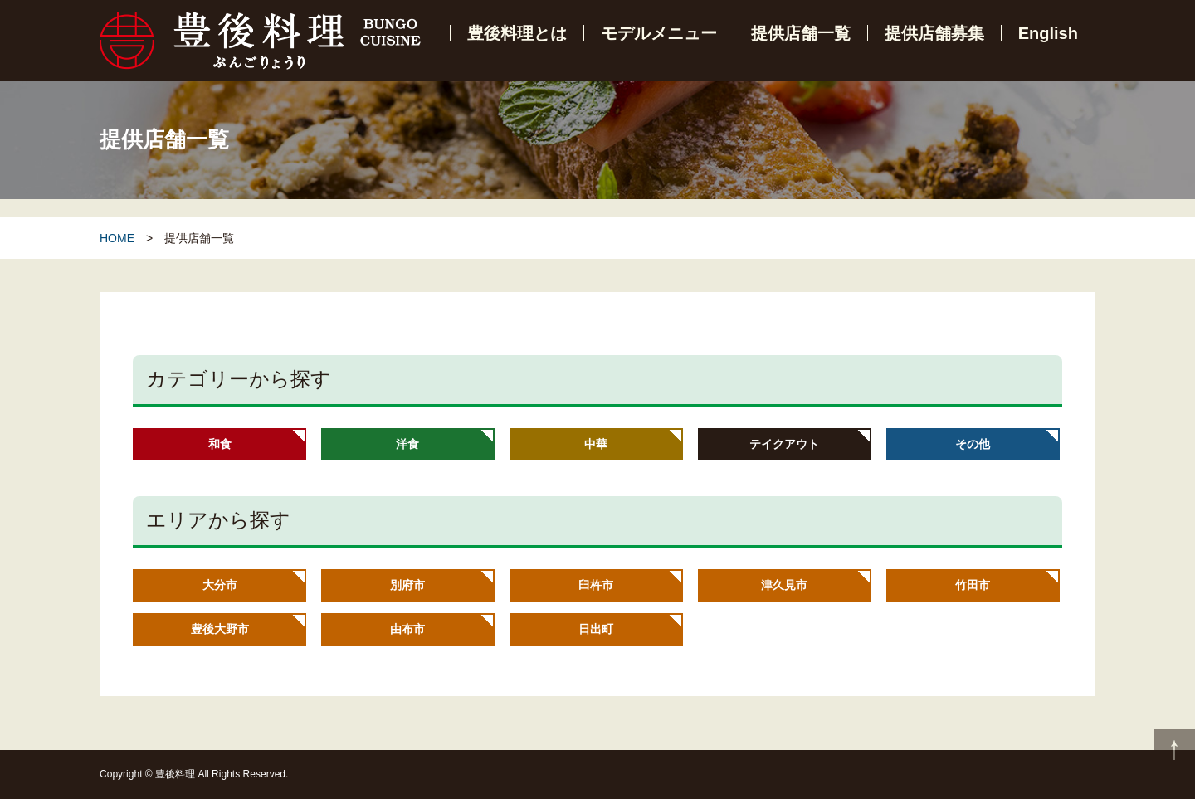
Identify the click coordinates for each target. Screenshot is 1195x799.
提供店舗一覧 (801, 33)
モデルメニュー (659, 33)
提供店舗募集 (934, 33)
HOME (117, 238)
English (1048, 33)
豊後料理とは (517, 33)
